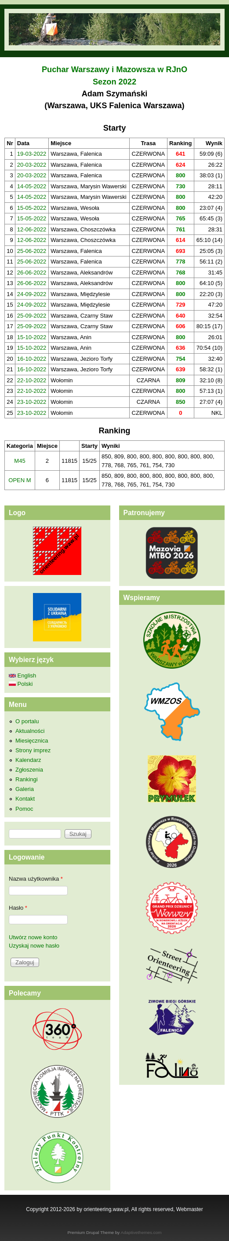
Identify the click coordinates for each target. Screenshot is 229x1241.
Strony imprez (33, 750)
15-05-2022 (32, 208)
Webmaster (189, 1209)
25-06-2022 (32, 251)
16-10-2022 (32, 358)
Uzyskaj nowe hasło (34, 945)
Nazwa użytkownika (36, 878)
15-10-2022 (32, 337)
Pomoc (24, 808)
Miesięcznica (31, 740)
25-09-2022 (32, 315)
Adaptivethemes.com (141, 1232)
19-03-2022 (32, 153)
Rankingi (26, 779)
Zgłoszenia (29, 769)
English (22, 675)
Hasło (18, 907)
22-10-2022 (32, 380)
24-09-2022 (32, 294)
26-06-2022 (32, 272)
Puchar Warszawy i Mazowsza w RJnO (114, 69)
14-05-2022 (32, 186)
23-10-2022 (32, 402)
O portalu (27, 721)
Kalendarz (28, 760)
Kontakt (25, 798)
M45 (19, 461)
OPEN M (19, 480)
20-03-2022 (32, 164)
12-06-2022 (32, 229)
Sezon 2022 (114, 81)
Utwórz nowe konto (33, 937)
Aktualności (29, 731)
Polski (21, 684)
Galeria (24, 789)
